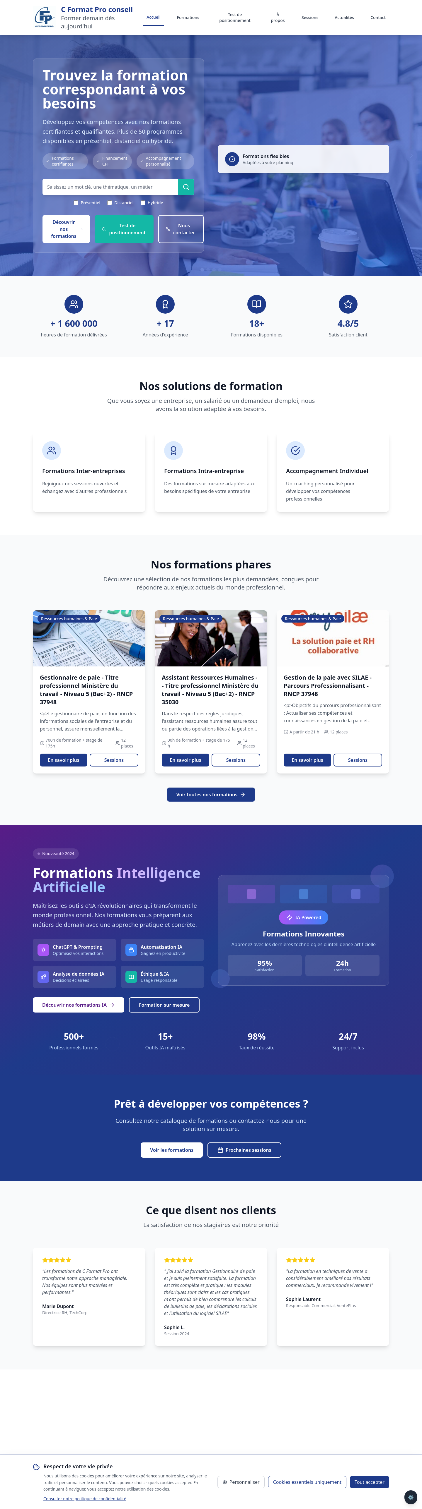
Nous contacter (180, 229)
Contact (378, 17)
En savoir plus (63, 760)
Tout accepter (369, 1482)
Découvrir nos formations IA (78, 1005)
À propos (278, 17)
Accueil (153, 17)
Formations (188, 17)
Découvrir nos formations (67, 229)
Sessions (310, 17)
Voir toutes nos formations (211, 794)
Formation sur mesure (164, 1005)
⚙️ (411, 1497)
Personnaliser (241, 1482)
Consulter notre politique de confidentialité (84, 1498)
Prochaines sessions (244, 1150)
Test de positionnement (235, 17)
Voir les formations (171, 1150)
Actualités (344, 17)
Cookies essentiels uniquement (307, 1482)
